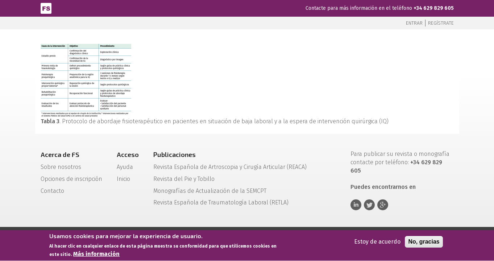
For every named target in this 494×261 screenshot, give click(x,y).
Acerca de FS (60, 154)
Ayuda (125, 166)
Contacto (52, 190)
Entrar (414, 23)
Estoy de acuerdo (377, 242)
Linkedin (355, 204)
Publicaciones (174, 154)
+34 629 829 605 (434, 8)
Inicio (123, 178)
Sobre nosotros (61, 166)
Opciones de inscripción (71, 178)
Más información (96, 255)
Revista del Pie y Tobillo (184, 178)
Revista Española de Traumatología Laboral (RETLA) (220, 202)
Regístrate (441, 23)
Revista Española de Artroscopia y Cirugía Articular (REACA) (230, 166)
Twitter (369, 204)
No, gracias (423, 243)
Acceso (128, 154)
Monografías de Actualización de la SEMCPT (209, 190)
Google (382, 204)
